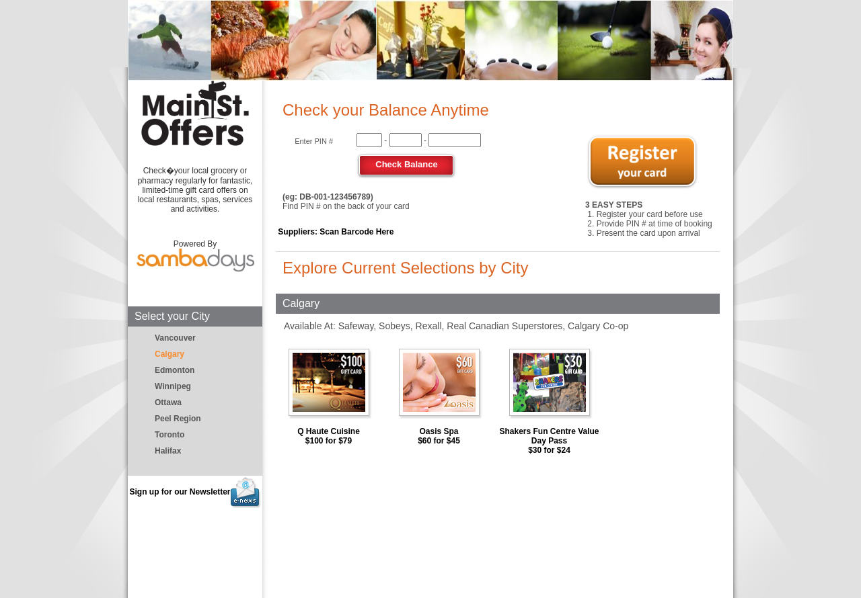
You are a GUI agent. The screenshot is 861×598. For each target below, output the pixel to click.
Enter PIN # (314, 141)
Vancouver (175, 338)
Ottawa (168, 402)
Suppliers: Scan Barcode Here (336, 232)
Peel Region (178, 418)
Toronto (169, 434)
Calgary (169, 354)
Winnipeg (173, 386)
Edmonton (174, 370)
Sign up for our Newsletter (194, 492)
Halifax (168, 451)
